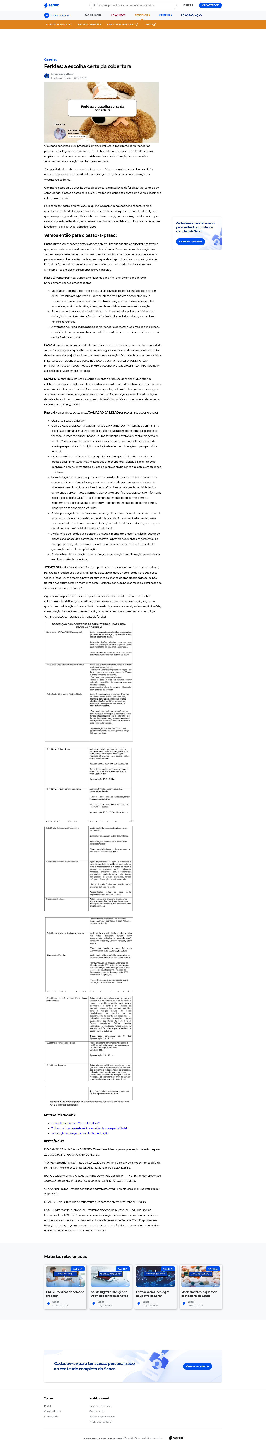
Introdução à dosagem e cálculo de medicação (79, 1133)
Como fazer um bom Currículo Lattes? (75, 1123)
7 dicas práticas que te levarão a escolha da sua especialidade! (89, 1128)
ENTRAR (188, 5)
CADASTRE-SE (210, 5)
